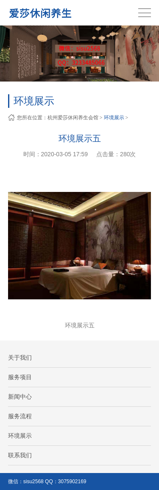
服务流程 (20, 416)
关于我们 (20, 357)
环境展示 (114, 118)
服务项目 (20, 377)
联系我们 (20, 455)
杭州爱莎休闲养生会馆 (72, 118)
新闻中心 (20, 396)
